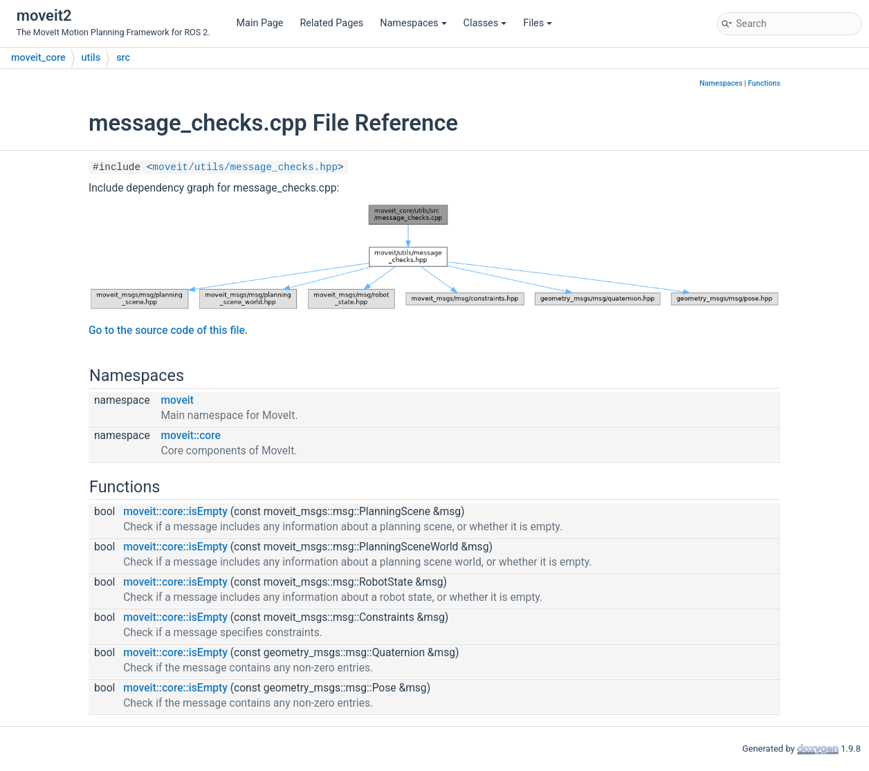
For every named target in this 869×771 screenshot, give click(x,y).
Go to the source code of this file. (168, 330)
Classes (485, 23)
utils (91, 58)
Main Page (260, 23)
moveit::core (191, 435)
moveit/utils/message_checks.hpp (245, 167)
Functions (764, 83)
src (123, 58)
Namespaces (413, 23)
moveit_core (38, 58)
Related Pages (331, 23)
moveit (177, 400)
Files (537, 23)
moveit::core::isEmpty (175, 511)
